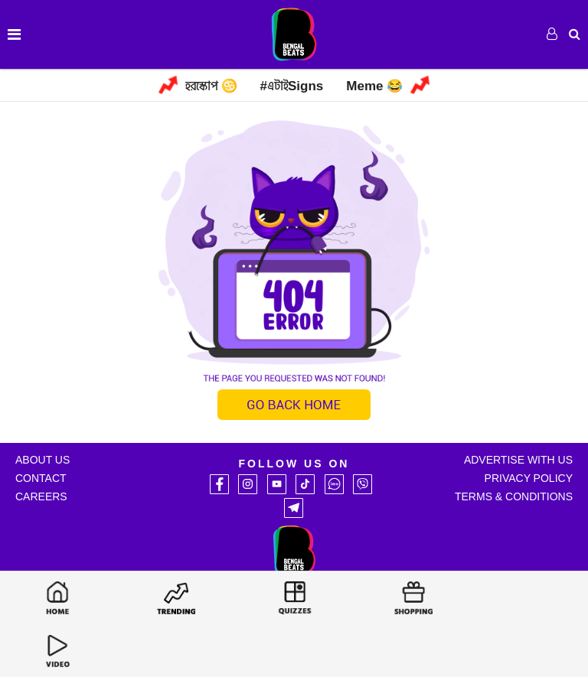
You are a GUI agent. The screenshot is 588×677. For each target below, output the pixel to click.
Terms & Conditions (514, 496)
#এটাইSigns (292, 86)
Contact (41, 478)
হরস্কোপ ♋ (211, 86)
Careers (41, 496)
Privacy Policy (529, 478)
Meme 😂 (374, 86)
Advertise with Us (518, 460)
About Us (42, 460)
